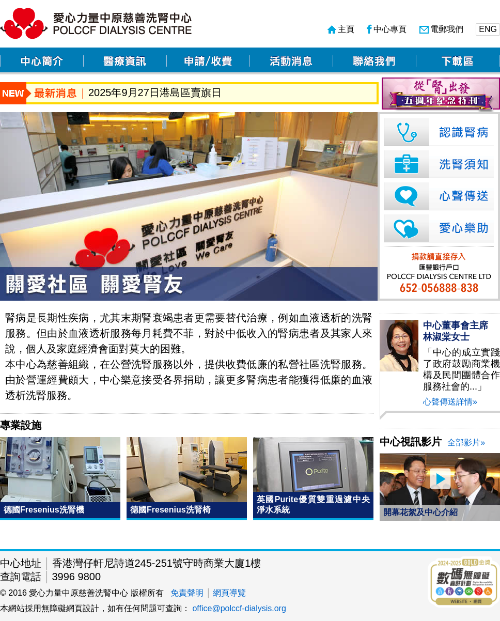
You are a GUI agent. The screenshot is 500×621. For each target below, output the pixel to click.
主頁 (340, 29)
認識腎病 (437, 132)
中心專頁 (387, 29)
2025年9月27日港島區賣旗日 (155, 92)
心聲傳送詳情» (450, 401)
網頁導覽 (229, 592)
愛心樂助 (437, 228)
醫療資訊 (125, 61)
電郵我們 (441, 29)
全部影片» (466, 442)
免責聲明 (187, 592)
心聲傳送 (437, 196)
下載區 (457, 61)
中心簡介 (42, 61)
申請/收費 (208, 61)
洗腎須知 (437, 164)
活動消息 (291, 61)
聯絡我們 (374, 61)
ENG (488, 29)
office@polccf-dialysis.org (239, 608)
